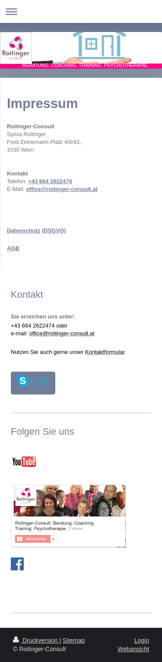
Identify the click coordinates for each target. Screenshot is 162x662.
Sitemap (74, 640)
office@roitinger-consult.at (62, 189)
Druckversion (36, 640)
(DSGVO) (54, 230)
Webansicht (133, 649)
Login (141, 640)
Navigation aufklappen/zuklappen (81, 11)
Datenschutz (23, 230)
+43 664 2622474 (50, 181)
